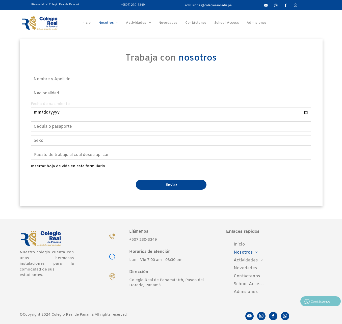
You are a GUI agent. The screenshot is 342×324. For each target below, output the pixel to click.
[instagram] (275, 6)
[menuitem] (86, 23)
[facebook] (285, 6)
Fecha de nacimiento (50, 103)
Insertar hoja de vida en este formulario (68, 166)
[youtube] (266, 6)
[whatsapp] (295, 6)
